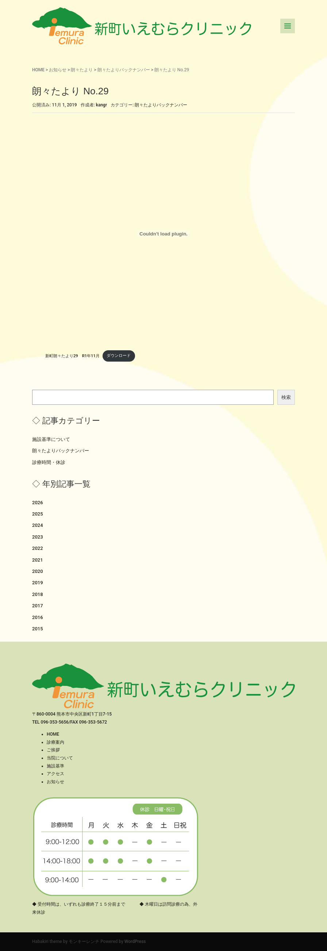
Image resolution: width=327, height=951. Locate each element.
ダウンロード (119, 355)
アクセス (55, 773)
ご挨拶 (53, 749)
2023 (37, 537)
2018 (37, 594)
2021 (37, 560)
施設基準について (51, 439)
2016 (37, 617)
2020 (37, 571)
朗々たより (82, 69)
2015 (37, 628)
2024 (37, 525)
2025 (37, 514)
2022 (37, 548)
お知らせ (57, 69)
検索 (286, 397)
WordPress (135, 941)
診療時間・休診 (48, 462)
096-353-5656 (55, 722)
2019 (37, 582)
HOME (38, 69)
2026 (37, 502)
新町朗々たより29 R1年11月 (72, 355)
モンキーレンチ (84, 941)
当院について (60, 758)
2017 (37, 605)
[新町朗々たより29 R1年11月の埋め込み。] (163, 233)
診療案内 (55, 742)
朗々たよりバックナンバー (123, 69)
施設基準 (55, 766)
